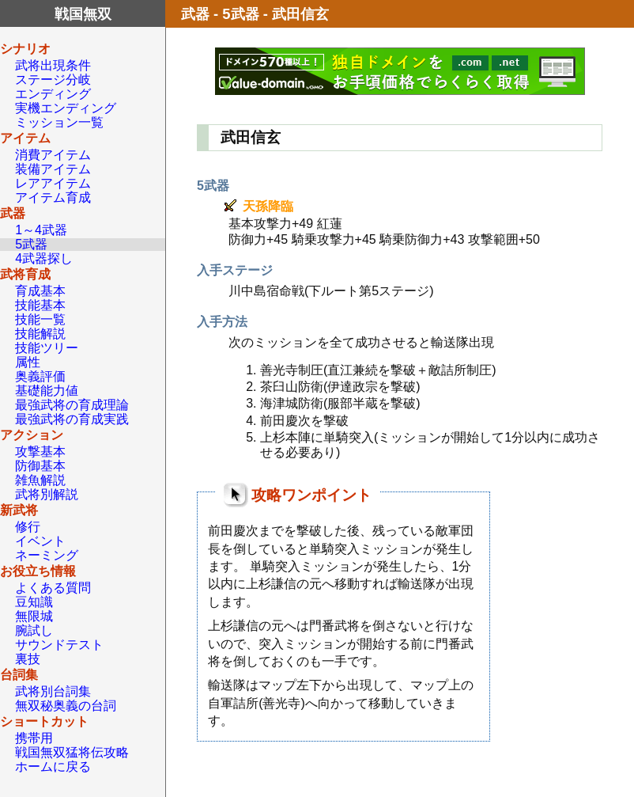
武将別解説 (46, 494)
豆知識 (34, 602)
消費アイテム (53, 154)
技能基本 (40, 305)
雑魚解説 (40, 480)
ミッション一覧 (59, 122)
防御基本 (40, 466)
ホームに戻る (53, 766)
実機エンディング (65, 108)
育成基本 (40, 291)
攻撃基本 (40, 451)
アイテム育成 (53, 197)
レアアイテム (53, 183)
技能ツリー (46, 348)
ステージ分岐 (53, 79)
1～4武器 (41, 230)
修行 (27, 526)
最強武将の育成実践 (72, 419)
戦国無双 (83, 14)
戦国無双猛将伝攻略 (72, 752)
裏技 (27, 659)
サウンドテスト (59, 644)
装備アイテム (53, 169)
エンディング (53, 94)
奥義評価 (40, 376)
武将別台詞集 (53, 691)
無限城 (34, 616)
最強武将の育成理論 (72, 405)
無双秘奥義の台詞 (65, 705)
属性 (27, 362)
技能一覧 (40, 319)
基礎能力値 (46, 390)
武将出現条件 (53, 65)
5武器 (31, 244)
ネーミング (46, 555)
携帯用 (34, 738)
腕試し (34, 630)
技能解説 (40, 333)
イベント (40, 541)
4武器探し (44, 258)
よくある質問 (53, 587)
